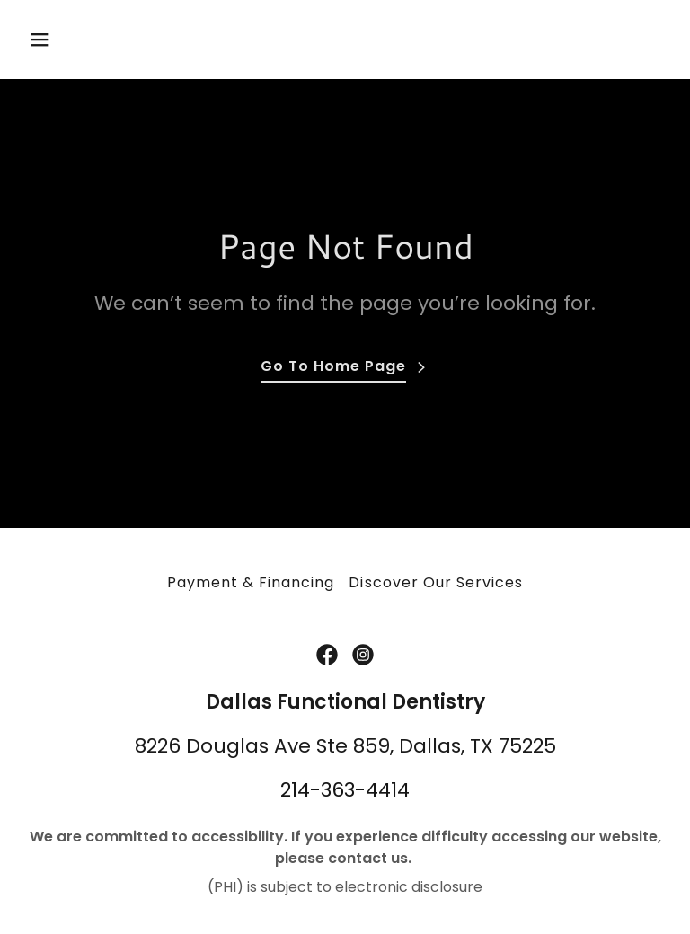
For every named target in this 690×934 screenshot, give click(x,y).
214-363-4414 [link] (345, 790)
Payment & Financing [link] (250, 582)
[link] (327, 655)
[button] (70, 39)
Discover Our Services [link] (435, 582)
